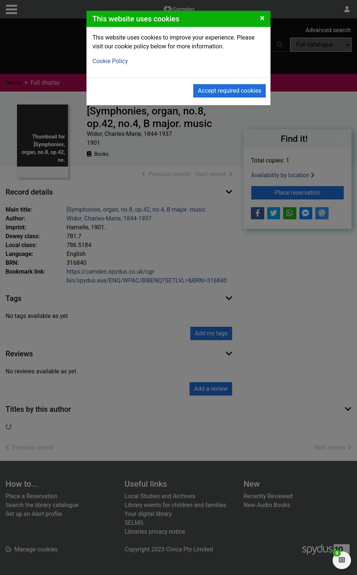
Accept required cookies (229, 90)
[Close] (262, 18)
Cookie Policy (110, 61)
